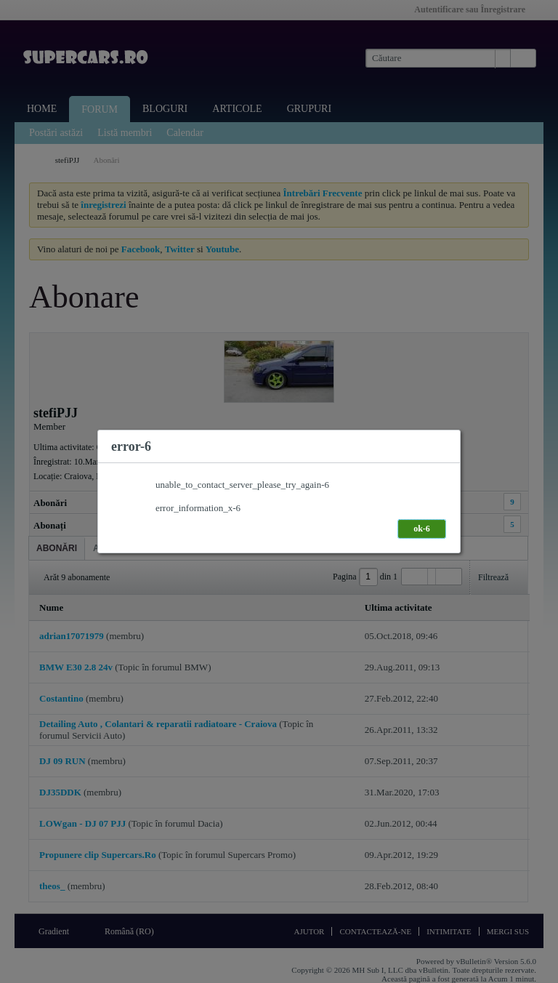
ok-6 (421, 528)
